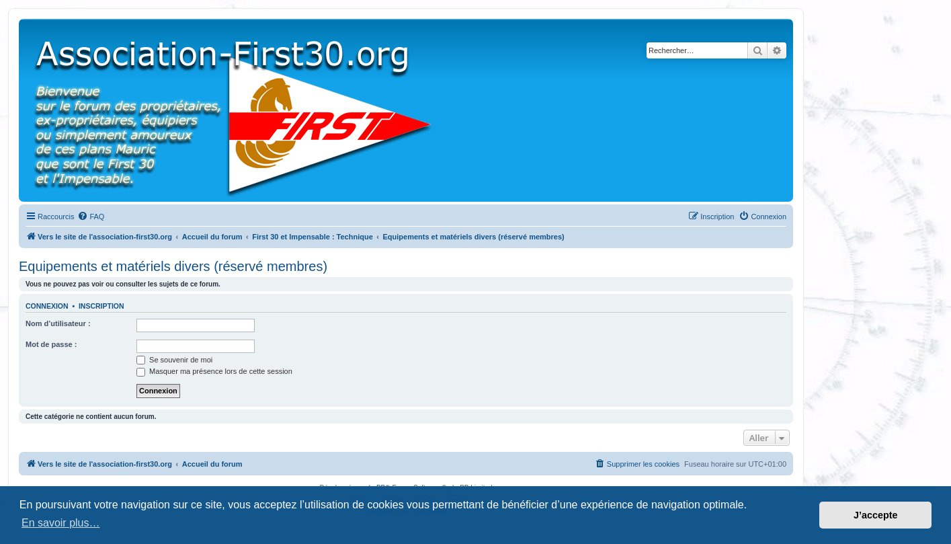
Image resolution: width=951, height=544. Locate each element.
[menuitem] (90, 216)
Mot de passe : (51, 344)
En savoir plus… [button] (61, 523)
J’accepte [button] (876, 515)
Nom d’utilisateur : (58, 323)
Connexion (47, 306)
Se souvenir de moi (174, 360)
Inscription (101, 306)
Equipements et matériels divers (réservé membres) (173, 266)
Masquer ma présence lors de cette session (214, 371)
